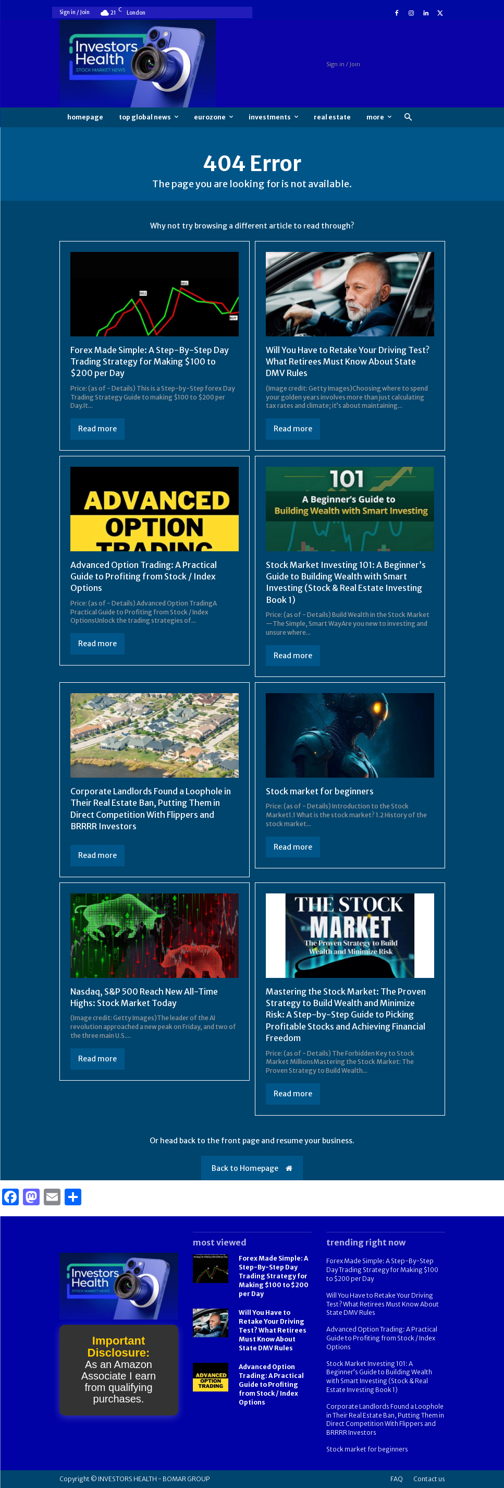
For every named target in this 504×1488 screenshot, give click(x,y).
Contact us (429, 1479)
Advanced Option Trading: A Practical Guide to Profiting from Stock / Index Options (143, 577)
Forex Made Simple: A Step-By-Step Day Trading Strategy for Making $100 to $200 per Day (149, 362)
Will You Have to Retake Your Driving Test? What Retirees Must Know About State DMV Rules (347, 362)
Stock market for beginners (320, 791)
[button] (408, 117)
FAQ (396, 1479)
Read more (97, 428)
